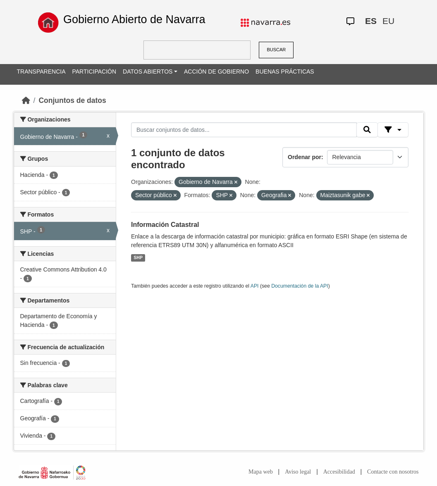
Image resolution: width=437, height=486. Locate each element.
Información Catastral (165, 224)
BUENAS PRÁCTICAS (285, 71)
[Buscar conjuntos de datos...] (244, 129)
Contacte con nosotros (392, 472)
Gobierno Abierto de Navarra (134, 19)
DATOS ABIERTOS (147, 71)
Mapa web (260, 472)
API (255, 286)
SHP (138, 257)
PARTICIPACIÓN (94, 71)
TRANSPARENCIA (41, 71)
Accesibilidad (339, 472)
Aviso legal (298, 472)
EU (388, 21)
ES (371, 21)
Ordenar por (304, 157)
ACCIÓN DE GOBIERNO (216, 71)
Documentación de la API (299, 286)
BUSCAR (276, 49)
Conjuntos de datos (72, 100)
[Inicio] (26, 100)
